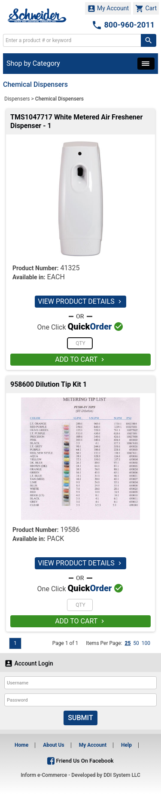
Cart (146, 8)
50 (136, 643)
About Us (53, 745)
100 (146, 643)
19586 (69, 529)
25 (128, 643)
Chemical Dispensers (59, 99)
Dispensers (17, 99)
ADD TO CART (80, 359)
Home (21, 745)
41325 (69, 268)
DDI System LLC (121, 775)
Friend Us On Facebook (80, 760)
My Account (108, 8)
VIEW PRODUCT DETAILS (80, 301)
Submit (80, 718)
